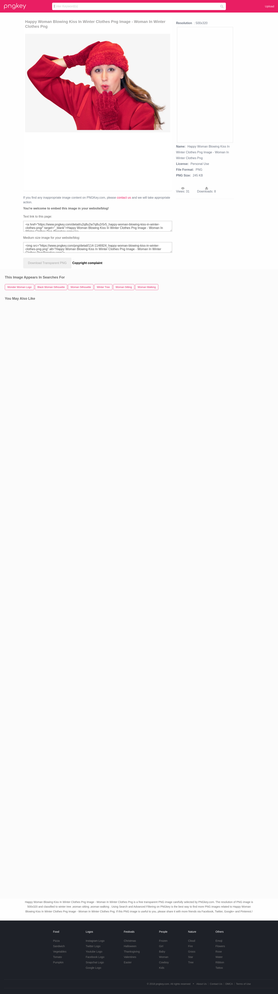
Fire (190, 946)
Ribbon (219, 962)
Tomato (57, 957)
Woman (163, 957)
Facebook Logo (95, 957)
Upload (269, 6)
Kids (161, 967)
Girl (161, 946)
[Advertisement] (69, 161)
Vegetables (59, 951)
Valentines (130, 957)
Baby (162, 951)
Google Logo (93, 967)
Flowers (220, 946)
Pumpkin (58, 962)
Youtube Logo (94, 951)
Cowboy (164, 962)
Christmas (130, 940)
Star (190, 957)
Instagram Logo (95, 940)
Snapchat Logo (95, 962)
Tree (190, 962)
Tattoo (219, 967)
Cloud (191, 940)
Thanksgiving (132, 951)
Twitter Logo (93, 946)
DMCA (229, 983)
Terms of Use (243, 983)
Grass (191, 951)
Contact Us (216, 983)
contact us (124, 197)
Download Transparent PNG (47, 263)
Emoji (218, 940)
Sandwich (59, 946)
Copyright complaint (87, 263)
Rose (218, 951)
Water (219, 957)
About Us (201, 983)
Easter (127, 962)
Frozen (163, 940)
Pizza (56, 940)
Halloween (130, 946)
